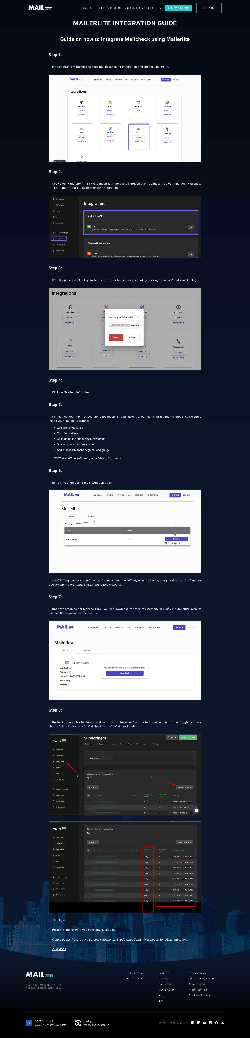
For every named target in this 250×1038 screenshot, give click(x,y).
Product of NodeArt (201, 995)
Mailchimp (107, 939)
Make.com (151, 939)
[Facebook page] (192, 1023)
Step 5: (55, 404)
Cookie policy (197, 984)
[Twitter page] (210, 1023)
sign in (208, 8)
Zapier (138, 939)
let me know (70, 930)
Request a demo (178, 8)
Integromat (180, 939)
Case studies (168, 989)
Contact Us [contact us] (114, 7)
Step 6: (55, 470)
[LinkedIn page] (198, 1023)
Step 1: (55, 54)
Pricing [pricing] (100, 7)
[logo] (40, 7)
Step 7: (55, 596)
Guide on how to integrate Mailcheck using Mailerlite (125, 39)
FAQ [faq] (158, 7)
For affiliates (135, 978)
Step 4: (55, 380)
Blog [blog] (150, 7)
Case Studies (134, 7)
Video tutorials (198, 989)
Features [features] (87, 7)
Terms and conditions (202, 978)
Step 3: (55, 268)
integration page (100, 482)
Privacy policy (197, 973)
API (161, 1001)
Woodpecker (124, 939)
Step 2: (55, 171)
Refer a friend (135, 973)
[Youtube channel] (204, 1023)
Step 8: (55, 710)
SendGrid (165, 939)
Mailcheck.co (82, 66)
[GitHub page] (216, 1023)
